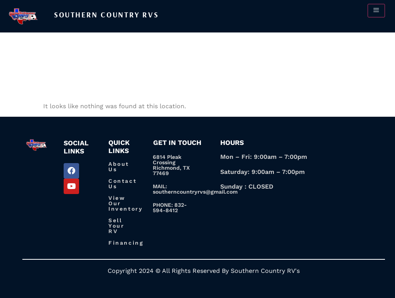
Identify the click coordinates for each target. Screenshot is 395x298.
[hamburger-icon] (376, 10)
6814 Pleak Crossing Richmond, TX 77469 (171, 165)
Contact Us (122, 183)
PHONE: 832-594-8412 (170, 207)
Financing (125, 243)
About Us (118, 166)
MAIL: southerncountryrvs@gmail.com (195, 189)
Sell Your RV (116, 225)
